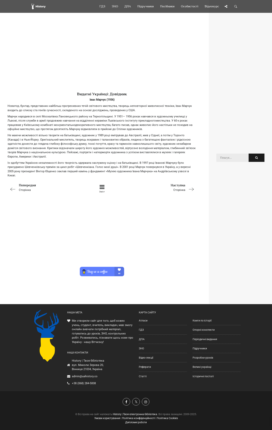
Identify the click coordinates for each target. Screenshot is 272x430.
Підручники (200, 348)
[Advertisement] (102, 58)
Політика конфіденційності (138, 418)
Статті (143, 376)
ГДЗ (141, 329)
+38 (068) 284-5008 (84, 383)
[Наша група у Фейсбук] (126, 402)
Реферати (145, 366)
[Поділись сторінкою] (226, 6)
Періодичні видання (205, 339)
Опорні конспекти (204, 329)
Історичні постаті (203, 376)
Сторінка (45, 187)
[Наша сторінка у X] (136, 402)
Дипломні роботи (136, 422)
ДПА (141, 339)
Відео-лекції (146, 357)
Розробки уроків (203, 357)
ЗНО (141, 348)
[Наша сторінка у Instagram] (145, 402)
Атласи (143, 320)
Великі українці (202, 366)
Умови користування (107, 418)
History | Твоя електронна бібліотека (135, 414)
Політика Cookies (167, 418)
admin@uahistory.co (85, 376)
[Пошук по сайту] (236, 6)
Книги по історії (202, 320)
